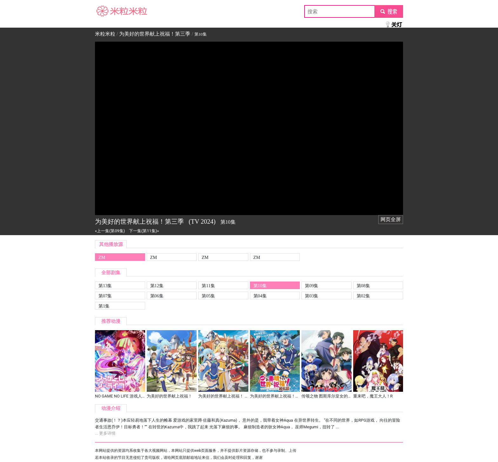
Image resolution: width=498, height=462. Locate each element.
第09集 (311, 285)
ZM (101, 257)
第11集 (208, 285)
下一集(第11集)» (144, 230)
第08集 (363, 285)
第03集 (311, 295)
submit (388, 11)
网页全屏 (390, 219)
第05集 (208, 295)
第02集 (363, 295)
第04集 (260, 295)
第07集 (105, 295)
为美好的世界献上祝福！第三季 (154, 34)
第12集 (157, 285)
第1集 (104, 306)
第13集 (105, 285)
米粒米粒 (105, 11)
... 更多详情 (105, 433)
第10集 (260, 285)
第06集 (157, 295)
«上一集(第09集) (110, 230)
